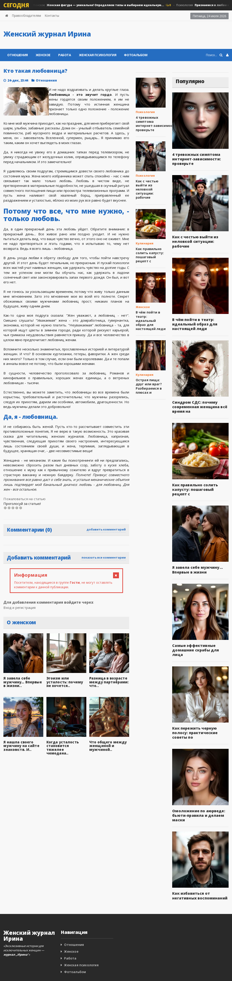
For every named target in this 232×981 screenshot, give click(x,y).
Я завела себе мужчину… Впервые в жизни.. (23, 682)
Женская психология (97, 55)
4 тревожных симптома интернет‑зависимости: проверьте (155, 123)
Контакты (52, 15)
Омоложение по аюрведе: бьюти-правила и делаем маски (197, 811)
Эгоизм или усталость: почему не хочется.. (66, 682)
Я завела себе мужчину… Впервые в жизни (196, 569)
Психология (145, 112)
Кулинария (144, 243)
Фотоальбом (135, 55)
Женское (98, 5)
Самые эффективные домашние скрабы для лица (199, 648)
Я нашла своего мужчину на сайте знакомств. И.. (20, 746)
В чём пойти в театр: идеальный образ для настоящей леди (150, 320)
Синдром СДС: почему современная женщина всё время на (198, 407)
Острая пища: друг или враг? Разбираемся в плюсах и (148, 386)
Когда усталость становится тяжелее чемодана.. (65, 746)
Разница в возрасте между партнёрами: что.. (108, 682)
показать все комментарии (104, 557)
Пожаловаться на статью (24, 499)
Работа (64, 55)
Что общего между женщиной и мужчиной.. (107, 746)
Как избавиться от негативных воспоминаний (198, 891)
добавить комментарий (106, 529)
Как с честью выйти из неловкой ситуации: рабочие (146, 189)
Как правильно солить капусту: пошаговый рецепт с (149, 255)
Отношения (17, 55)
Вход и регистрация (21, 607)
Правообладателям (26, 15)
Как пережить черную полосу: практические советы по (193, 728)
